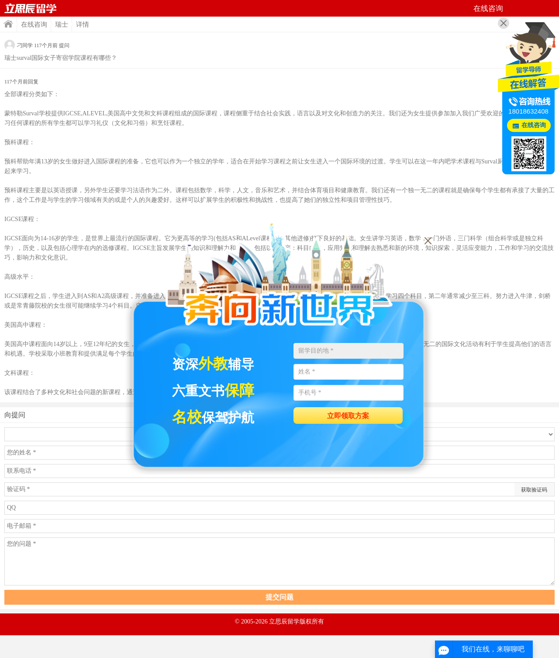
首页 (30, 8)
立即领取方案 (348, 416)
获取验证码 (534, 490)
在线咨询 (34, 24)
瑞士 (61, 24)
